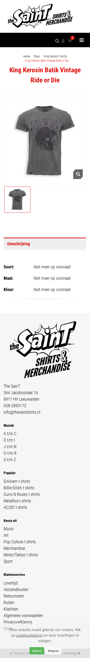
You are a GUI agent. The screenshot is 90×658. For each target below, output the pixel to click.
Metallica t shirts (17, 501)
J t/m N (10, 446)
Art (6, 535)
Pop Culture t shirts (20, 542)
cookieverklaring (29, 635)
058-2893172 (15, 405)
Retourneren (14, 596)
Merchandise (14, 548)
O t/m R (10, 453)
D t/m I (9, 440)
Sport (8, 561)
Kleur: (9, 289)
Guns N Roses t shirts (22, 494)
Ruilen (9, 602)
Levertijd (11, 583)
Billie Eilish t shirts (19, 488)
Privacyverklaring (18, 622)
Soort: (9, 267)
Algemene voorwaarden (23, 615)
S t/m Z (10, 459)
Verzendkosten (16, 589)
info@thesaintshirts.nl (22, 412)
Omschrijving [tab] (18, 243)
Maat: (8, 278)
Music (9, 529)
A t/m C (10, 433)
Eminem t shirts (17, 481)
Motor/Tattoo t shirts (21, 555)
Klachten (11, 609)
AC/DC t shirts (15, 507)
